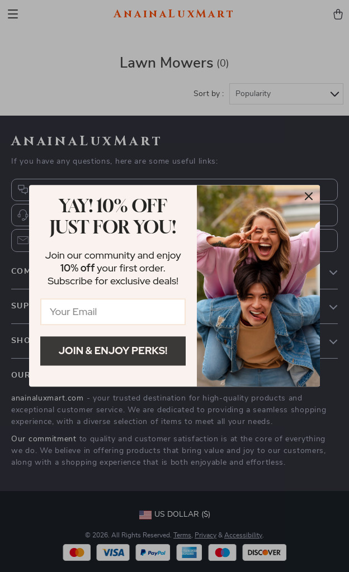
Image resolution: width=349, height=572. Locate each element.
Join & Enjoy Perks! (113, 350)
